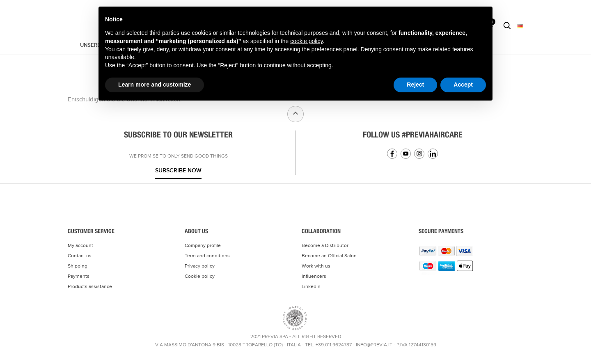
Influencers (314, 276)
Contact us (80, 256)
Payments (78, 276)
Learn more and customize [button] (154, 84)
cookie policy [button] (306, 41)
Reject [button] (415, 84)
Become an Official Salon (329, 256)
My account (80, 245)
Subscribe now (178, 170)
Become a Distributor (325, 245)
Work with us (316, 266)
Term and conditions (207, 256)
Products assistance (90, 286)
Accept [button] (463, 84)
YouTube (405, 153)
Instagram (419, 153)
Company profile (203, 245)
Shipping (77, 266)
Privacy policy (200, 266)
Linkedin (433, 153)
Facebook (392, 153)
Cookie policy (200, 276)
